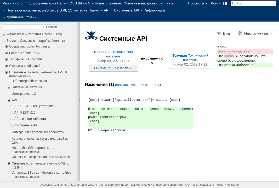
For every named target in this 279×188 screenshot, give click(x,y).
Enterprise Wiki (83, 184)
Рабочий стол (14, 3)
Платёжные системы (27, 87)
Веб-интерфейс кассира (29, 81)
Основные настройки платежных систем (41, 157)
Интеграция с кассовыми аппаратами (39, 132)
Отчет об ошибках (199, 184)
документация (140, 184)
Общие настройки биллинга (29, 46)
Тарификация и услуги (25, 59)
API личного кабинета (30, 119)
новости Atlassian (226, 184)
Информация (154, 10)
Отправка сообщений (24, 66)
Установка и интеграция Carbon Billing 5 (35, 34)
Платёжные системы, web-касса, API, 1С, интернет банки (53, 10)
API (106, 10)
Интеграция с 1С (24, 94)
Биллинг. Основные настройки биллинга (141, 3)
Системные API (126, 10)
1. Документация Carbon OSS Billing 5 (59, 3)
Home (99, 3)
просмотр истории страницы (138, 85)
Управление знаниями (168, 184)
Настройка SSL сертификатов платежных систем (33, 150)
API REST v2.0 (24, 112)
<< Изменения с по (113, 68)
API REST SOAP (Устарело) (34, 106)
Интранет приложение (109, 184)
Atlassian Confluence (53, 184)
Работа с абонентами (24, 53)
